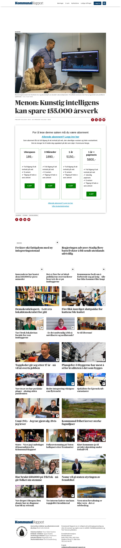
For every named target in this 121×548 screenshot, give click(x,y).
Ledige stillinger (86, 3)
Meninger (60, 3)
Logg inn (97, 3)
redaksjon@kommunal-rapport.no (73, 547)
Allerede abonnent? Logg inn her (60, 136)
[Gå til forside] (29, 3)
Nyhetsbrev (75, 3)
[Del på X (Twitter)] (96, 119)
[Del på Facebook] (92, 119)
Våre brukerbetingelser (60, 206)
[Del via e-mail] (103, 119)
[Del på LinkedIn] (100, 119)
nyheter (18, 215)
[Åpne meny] (104, 3)
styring (25, 215)
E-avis (67, 3)
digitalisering (33, 215)
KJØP (29, 186)
